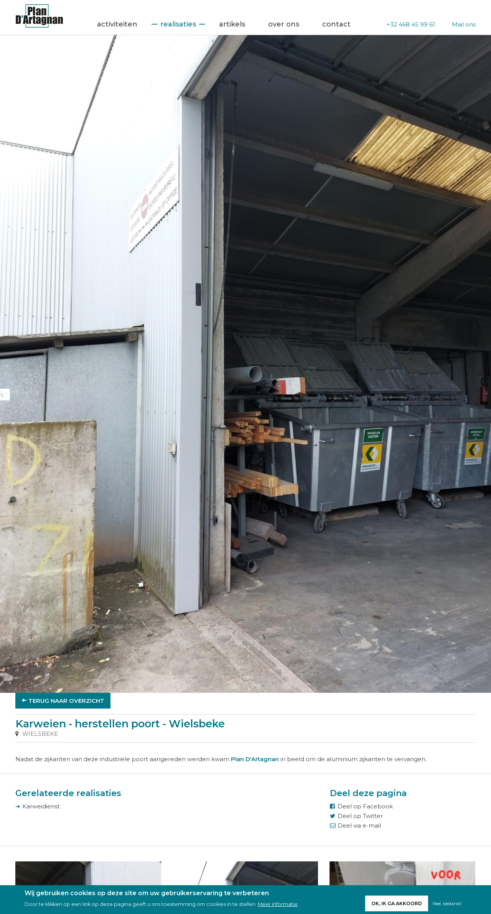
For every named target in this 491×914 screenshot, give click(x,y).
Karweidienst (41, 806)
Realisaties (178, 24)
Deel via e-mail (359, 825)
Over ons (283, 24)
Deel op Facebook (365, 806)
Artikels (232, 24)
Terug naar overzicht (66, 700)
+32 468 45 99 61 (411, 24)
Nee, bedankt (447, 905)
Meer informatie (278, 906)
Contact (336, 24)
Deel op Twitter (360, 816)
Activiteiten (117, 24)
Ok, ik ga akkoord (396, 905)
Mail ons (464, 24)
